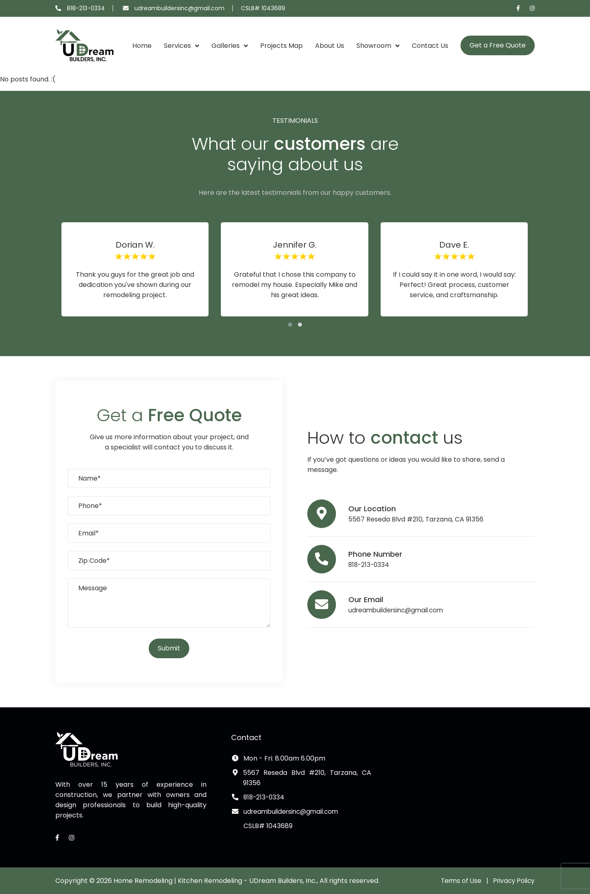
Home (142, 45)
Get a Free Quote (498, 45)
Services (177, 45)
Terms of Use (457, 880)
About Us (329, 45)
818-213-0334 (86, 8)
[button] (290, 325)
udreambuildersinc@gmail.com (179, 8)
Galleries (225, 45)
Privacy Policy (512, 880)
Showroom (373, 45)
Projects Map (281, 45)
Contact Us (430, 45)
